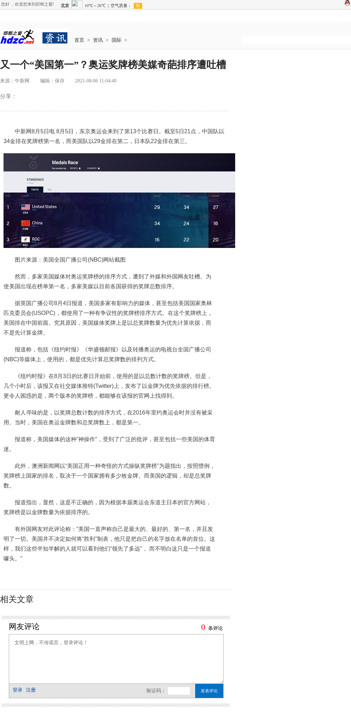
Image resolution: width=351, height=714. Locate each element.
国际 (116, 40)
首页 (79, 40)
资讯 (98, 40)
